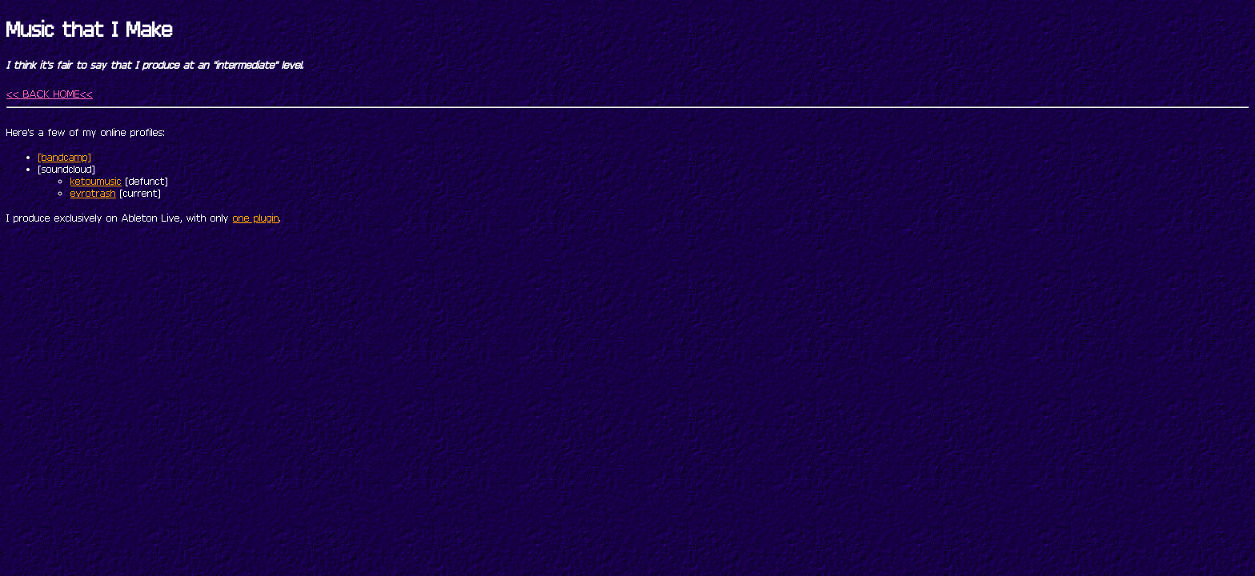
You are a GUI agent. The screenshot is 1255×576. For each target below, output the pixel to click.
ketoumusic (96, 180)
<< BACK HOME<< (49, 93)
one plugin (256, 217)
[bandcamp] (64, 156)
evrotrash (93, 192)
